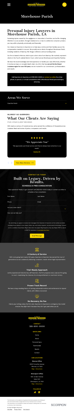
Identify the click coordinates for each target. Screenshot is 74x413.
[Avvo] (35, 392)
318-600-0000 (37, 326)
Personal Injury (37, 342)
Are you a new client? (14, 207)
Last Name (40, 196)
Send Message (37, 236)
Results (37, 349)
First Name (10, 196)
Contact (37, 353)
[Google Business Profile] (39, 392)
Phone (9, 202)
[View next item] (12, 163)
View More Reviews (25, 163)
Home (37, 335)
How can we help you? (14, 213)
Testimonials (37, 346)
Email (39, 202)
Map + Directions (37, 369)
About (37, 338)
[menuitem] (35, 103)
